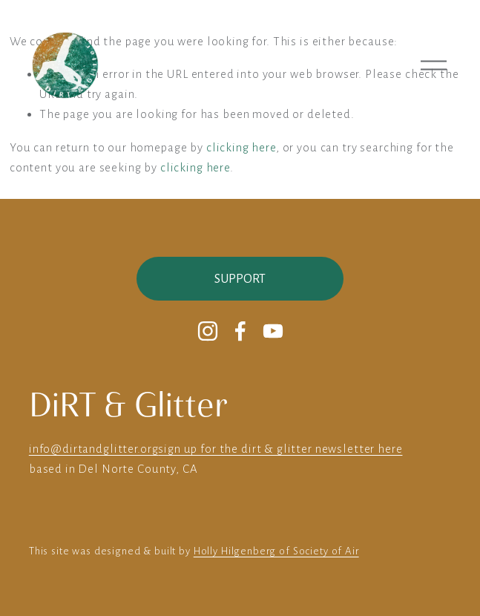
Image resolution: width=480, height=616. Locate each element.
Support (240, 279)
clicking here (241, 147)
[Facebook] (240, 331)
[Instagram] (207, 331)
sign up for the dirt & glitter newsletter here (280, 448)
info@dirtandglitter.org (94, 448)
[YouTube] (273, 331)
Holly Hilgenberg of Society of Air (276, 551)
